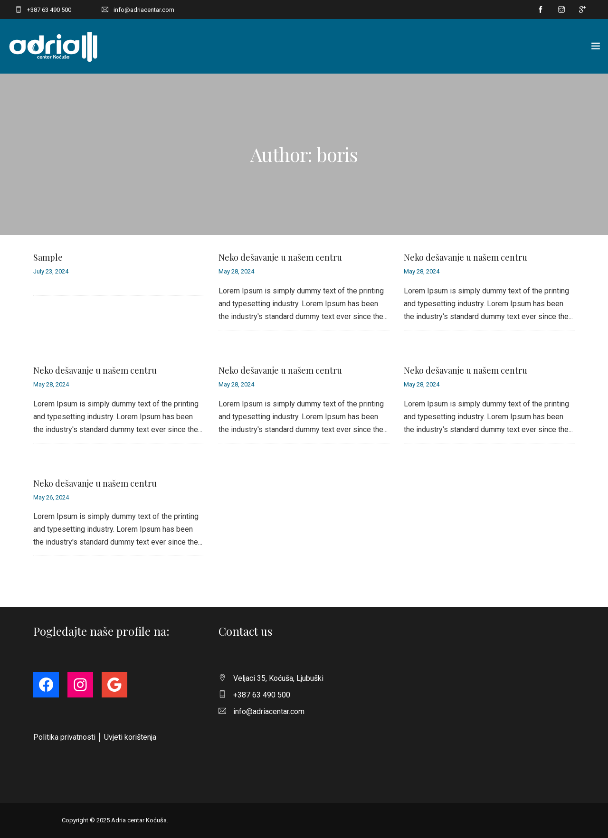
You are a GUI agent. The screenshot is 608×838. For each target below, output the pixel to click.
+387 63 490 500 (49, 9)
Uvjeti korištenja (130, 737)
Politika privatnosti (64, 737)
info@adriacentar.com (144, 9)
